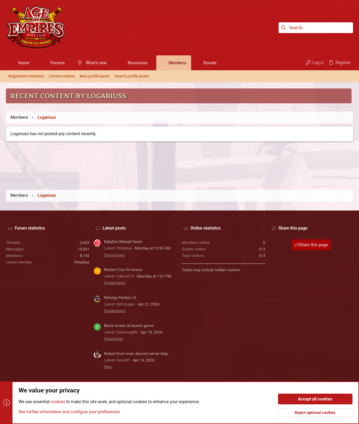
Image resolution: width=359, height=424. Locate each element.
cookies (58, 402)
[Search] (316, 27)
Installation (113, 338)
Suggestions (114, 282)
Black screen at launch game (128, 325)
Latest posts (114, 228)
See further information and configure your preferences (69, 411)
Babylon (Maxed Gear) (123, 241)
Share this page (311, 244)
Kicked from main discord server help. (136, 353)
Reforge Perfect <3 (120, 297)
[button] (34, 63)
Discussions (114, 255)
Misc (108, 366)
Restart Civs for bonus (123, 269)
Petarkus (81, 262)
